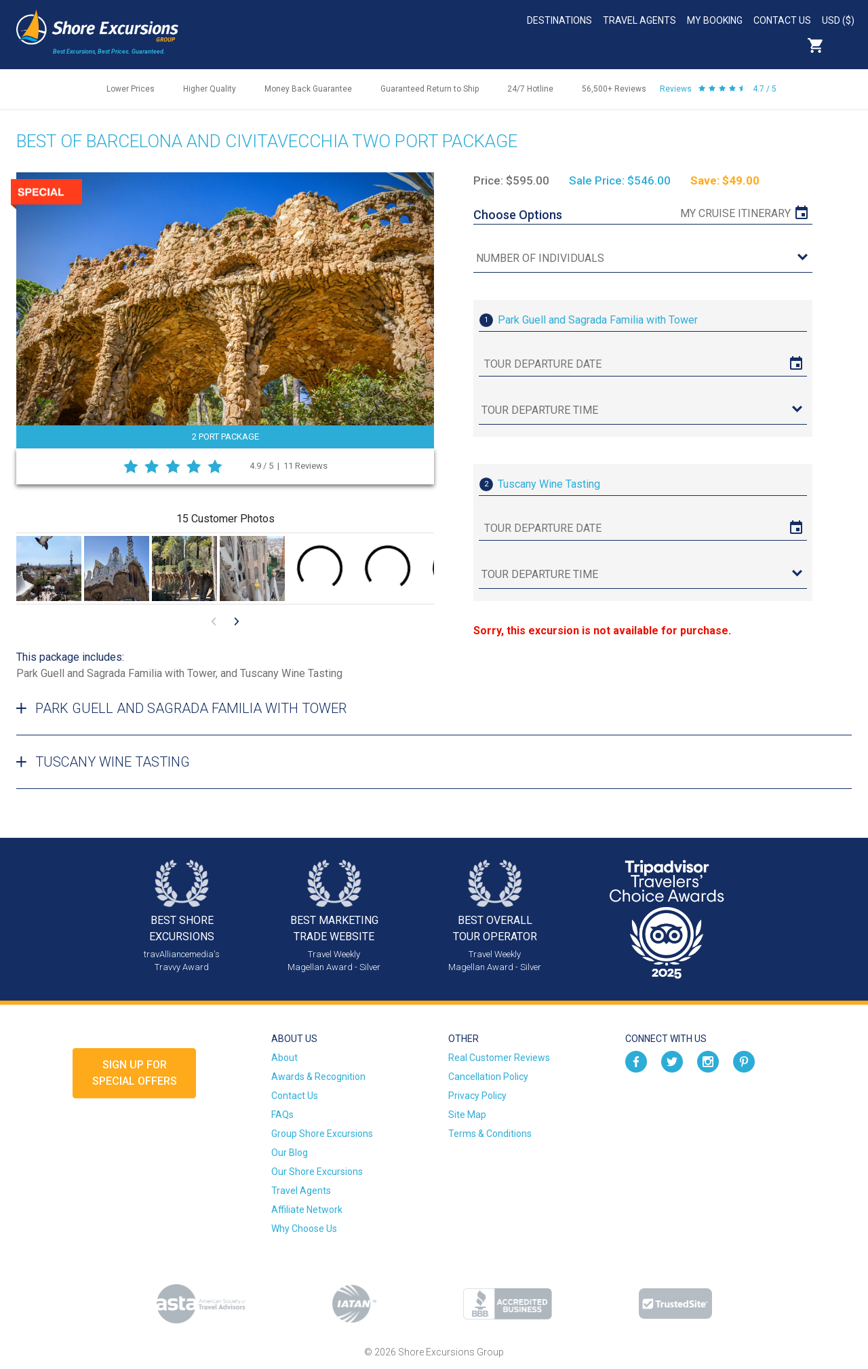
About (284, 1057)
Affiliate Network (306, 1209)
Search (844, 45)
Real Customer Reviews (499, 1057)
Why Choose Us (304, 1228)
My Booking (715, 20)
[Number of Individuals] (642, 259)
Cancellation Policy (488, 1076)
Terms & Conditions (490, 1133)
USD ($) (838, 20)
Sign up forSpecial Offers (134, 1072)
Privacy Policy (477, 1095)
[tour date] (643, 364)
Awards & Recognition (318, 1076)
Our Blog (289, 1152)
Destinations (559, 20)
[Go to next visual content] (237, 621)
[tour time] (643, 411)
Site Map (467, 1114)
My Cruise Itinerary (735, 213)
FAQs (282, 1114)
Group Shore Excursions (322, 1133)
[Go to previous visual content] (214, 621)
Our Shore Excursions (317, 1171)
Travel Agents (639, 20)
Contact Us (782, 20)
